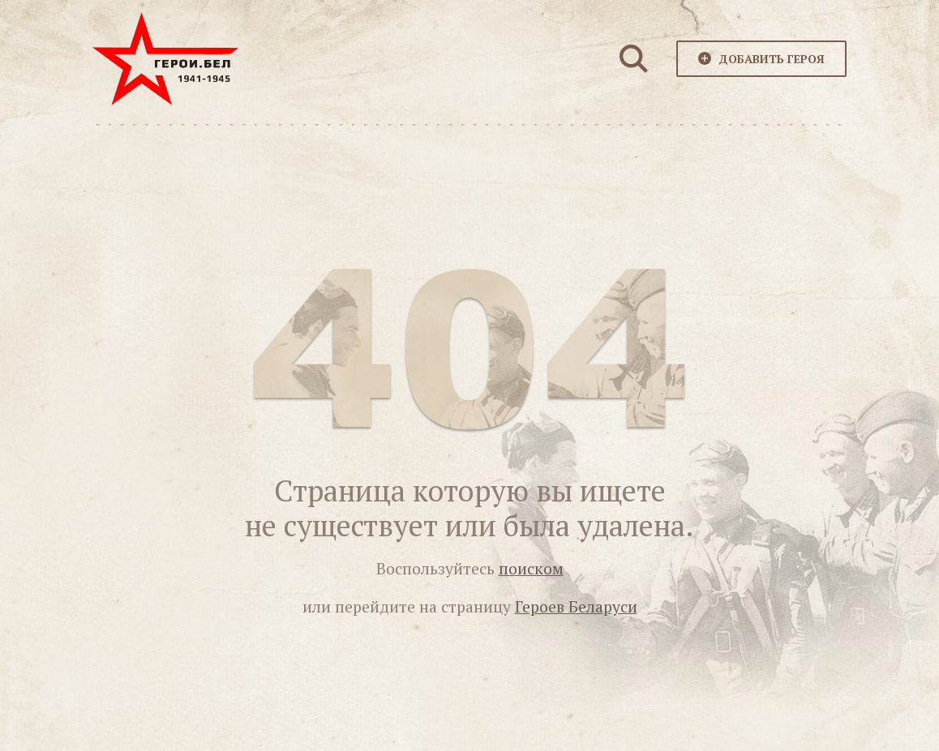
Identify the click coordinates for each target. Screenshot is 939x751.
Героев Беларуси (576, 606)
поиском (531, 568)
